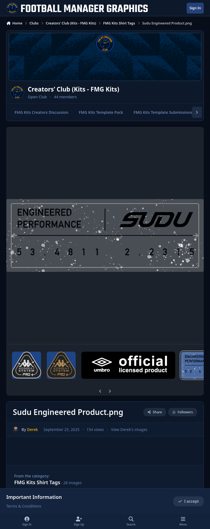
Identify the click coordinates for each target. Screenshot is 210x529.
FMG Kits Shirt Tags (37, 482)
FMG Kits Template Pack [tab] (101, 112)
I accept (188, 501)
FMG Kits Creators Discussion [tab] (42, 112)
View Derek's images (129, 429)
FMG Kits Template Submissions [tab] (163, 112)
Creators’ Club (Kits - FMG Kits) (73, 89)
